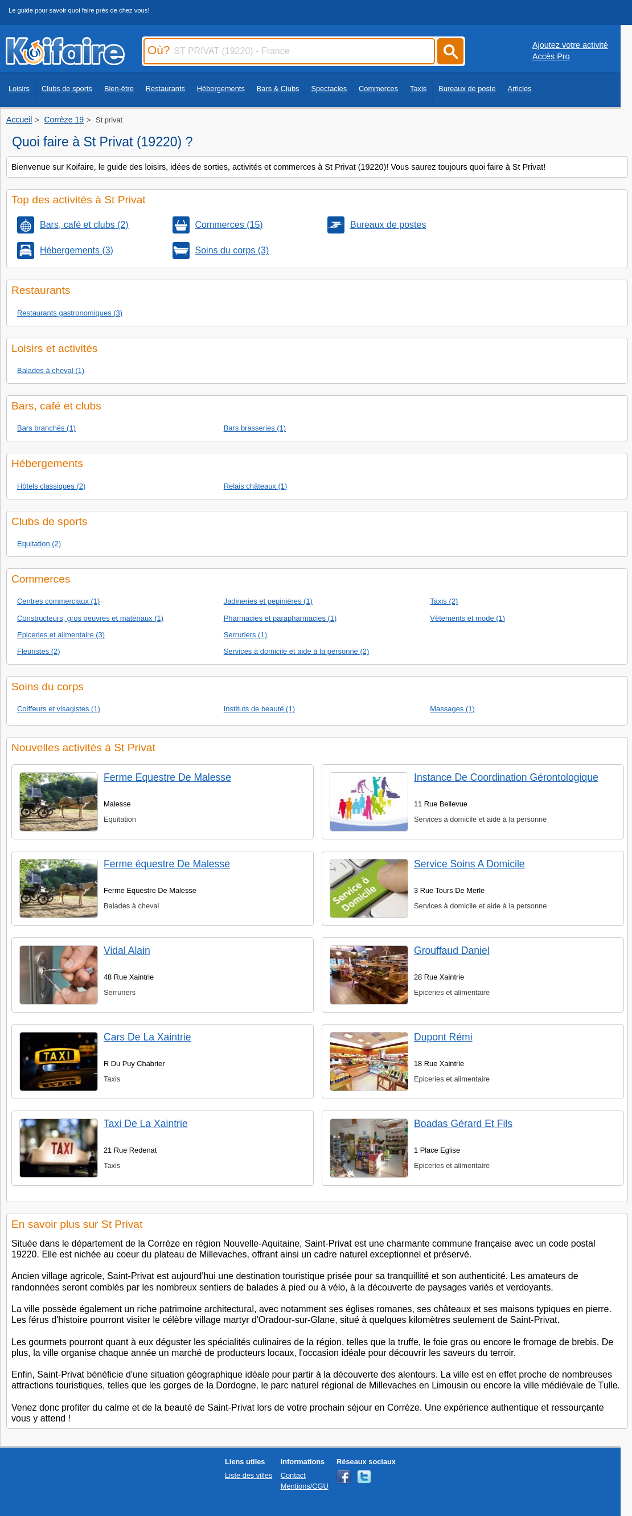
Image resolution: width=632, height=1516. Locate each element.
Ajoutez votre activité (570, 45)
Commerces (378, 88)
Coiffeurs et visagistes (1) (58, 708)
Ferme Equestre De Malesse (167, 777)
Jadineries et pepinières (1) (268, 601)
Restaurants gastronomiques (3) (69, 313)
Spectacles (329, 88)
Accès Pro (551, 56)
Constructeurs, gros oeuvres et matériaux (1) (90, 618)
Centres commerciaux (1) (58, 601)
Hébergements (221, 88)
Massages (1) (452, 708)
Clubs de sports (67, 88)
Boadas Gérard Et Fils (463, 1123)
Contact (293, 1475)
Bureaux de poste (466, 88)
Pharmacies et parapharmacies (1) (280, 618)
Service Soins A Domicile (469, 864)
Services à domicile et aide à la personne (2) (297, 651)
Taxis (418, 88)
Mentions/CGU (305, 1486)
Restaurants (165, 88)
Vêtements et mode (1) (467, 618)
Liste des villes (248, 1475)
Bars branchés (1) (46, 428)
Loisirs (19, 88)
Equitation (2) (39, 543)
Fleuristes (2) (38, 651)
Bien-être (119, 88)
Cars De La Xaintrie (147, 1037)
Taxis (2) (444, 601)
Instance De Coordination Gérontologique (506, 777)
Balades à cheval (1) (50, 370)
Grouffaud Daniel (452, 950)
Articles (520, 88)
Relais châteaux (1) (256, 486)
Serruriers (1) (245, 634)
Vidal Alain (127, 950)
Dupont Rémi (443, 1037)
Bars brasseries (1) (255, 428)
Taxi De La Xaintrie (146, 1123)
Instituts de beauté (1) (259, 708)
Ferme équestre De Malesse (167, 864)
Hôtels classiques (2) (51, 486)
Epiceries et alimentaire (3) (61, 634)
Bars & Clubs (278, 88)
